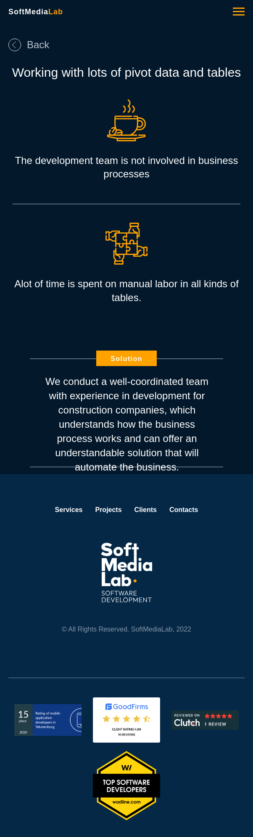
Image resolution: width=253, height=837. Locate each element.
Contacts (183, 509)
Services (69, 509)
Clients (145, 509)
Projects (108, 509)
